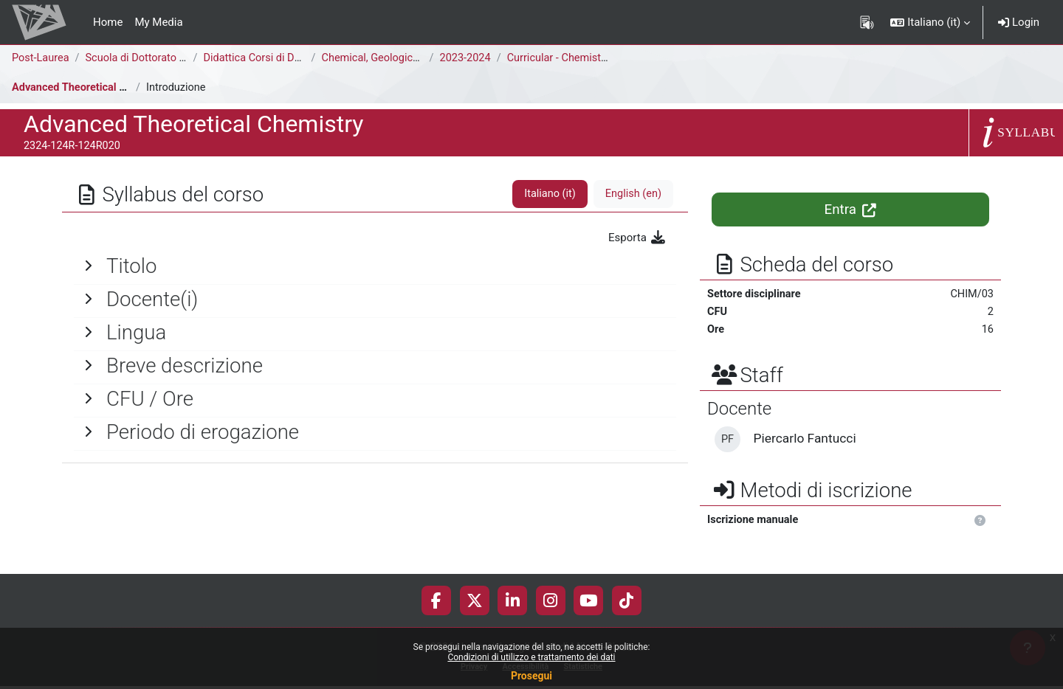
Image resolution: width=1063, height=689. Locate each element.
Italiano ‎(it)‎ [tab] (547, 194)
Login (1018, 22)
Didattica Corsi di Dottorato (272, 58)
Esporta (637, 237)
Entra (851, 209)
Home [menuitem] (108, 22)
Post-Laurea (41, 58)
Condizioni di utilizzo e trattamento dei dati (531, 657)
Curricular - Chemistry (564, 58)
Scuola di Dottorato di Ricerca (160, 58)
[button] (930, 22)
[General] (375, 266)
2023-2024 (468, 58)
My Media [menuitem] (158, 22)
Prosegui (531, 676)
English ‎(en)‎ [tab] (632, 194)
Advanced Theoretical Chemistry (93, 87)
